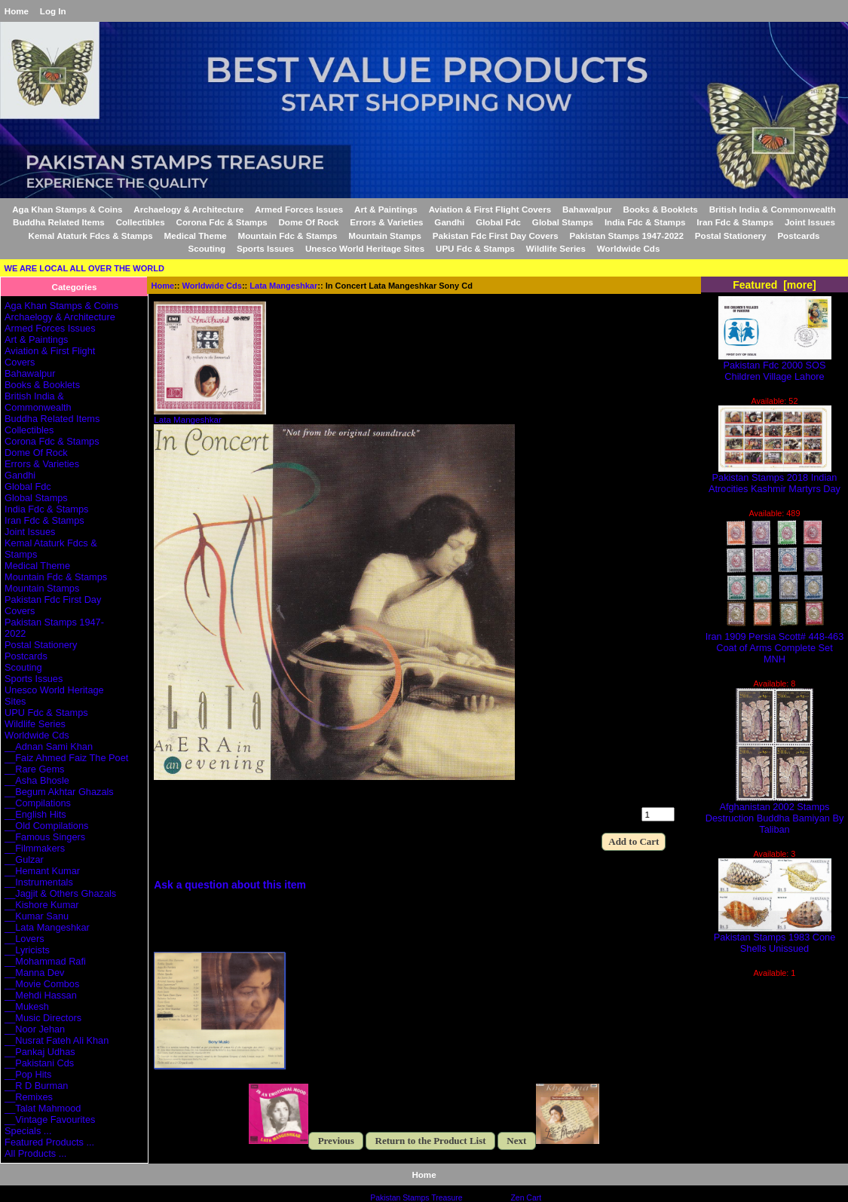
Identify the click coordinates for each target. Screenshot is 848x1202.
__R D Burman (36, 1085)
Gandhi (449, 222)
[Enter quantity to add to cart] (658, 814)
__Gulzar (24, 859)
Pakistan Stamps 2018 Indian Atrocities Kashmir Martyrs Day (774, 478)
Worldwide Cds (212, 285)
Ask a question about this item (230, 885)
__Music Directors (43, 1017)
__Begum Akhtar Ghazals (59, 791)
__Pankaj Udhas (40, 1051)
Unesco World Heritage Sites (364, 248)
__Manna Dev (34, 972)
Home (17, 11)
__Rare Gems (34, 769)
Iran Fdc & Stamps (734, 222)
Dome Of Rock (309, 222)
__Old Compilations (46, 825)
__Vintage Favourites (50, 1119)
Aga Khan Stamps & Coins (67, 209)
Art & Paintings (386, 209)
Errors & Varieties (386, 222)
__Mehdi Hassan (41, 995)
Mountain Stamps (384, 235)
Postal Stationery (731, 235)
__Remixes (29, 1097)
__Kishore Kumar (42, 904)
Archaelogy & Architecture (188, 209)
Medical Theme (195, 235)
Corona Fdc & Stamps (222, 222)
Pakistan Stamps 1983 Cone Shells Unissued (775, 938)
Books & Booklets (660, 209)
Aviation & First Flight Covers (490, 209)
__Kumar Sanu (37, 916)
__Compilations (38, 803)
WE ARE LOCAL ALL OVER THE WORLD (84, 268)
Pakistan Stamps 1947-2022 (627, 235)
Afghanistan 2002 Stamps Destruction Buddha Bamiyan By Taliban (775, 813)
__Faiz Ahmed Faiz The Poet (66, 757)
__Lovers (24, 938)
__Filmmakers (35, 848)
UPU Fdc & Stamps (475, 248)
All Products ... (35, 1153)
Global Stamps (562, 222)
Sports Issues (265, 248)
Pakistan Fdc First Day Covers (496, 235)
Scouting (207, 248)
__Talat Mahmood (43, 1108)
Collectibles (140, 222)
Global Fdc (498, 222)
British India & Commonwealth (772, 209)
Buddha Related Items (59, 222)
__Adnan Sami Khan (49, 746)
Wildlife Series (556, 248)
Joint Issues (810, 222)
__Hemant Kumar (42, 870)
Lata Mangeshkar (283, 285)
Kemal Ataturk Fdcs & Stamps (91, 235)
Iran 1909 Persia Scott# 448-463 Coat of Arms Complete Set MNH (775, 643)
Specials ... (28, 1130)
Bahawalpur (587, 209)
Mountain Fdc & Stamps (287, 235)
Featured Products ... (49, 1142)
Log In (53, 11)
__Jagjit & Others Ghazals (60, 893)
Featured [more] (774, 285)
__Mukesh (27, 1006)
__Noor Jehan (35, 1029)
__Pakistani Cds (39, 1063)
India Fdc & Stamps (645, 222)
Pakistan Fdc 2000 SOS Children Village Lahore (774, 366)
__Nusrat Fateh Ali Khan (57, 1040)
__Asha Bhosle (37, 780)
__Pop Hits (28, 1074)
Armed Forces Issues (299, 209)
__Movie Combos (42, 983)
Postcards (798, 235)
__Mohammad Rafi (45, 961)
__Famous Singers (45, 837)
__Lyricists (27, 950)
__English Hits (35, 814)
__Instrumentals (39, 882)
